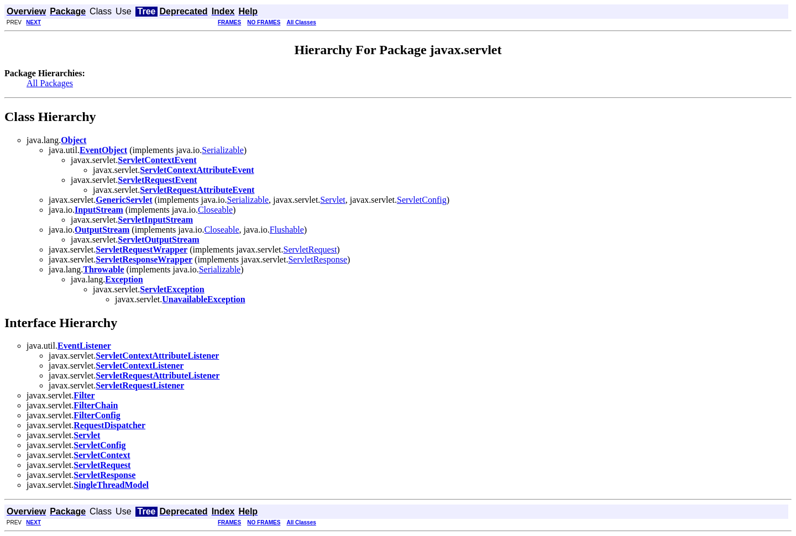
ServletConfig (422, 199)
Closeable (215, 209)
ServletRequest (310, 249)
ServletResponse (317, 259)
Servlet (332, 199)
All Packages (50, 83)
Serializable (223, 150)
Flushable (287, 229)
